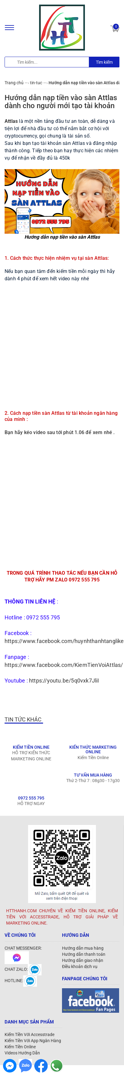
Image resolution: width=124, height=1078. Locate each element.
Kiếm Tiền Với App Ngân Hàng (33, 1040)
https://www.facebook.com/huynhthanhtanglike (64, 641)
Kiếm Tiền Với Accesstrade (29, 1034)
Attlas (11, 121)
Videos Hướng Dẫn (22, 1052)
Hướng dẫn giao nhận (82, 960)
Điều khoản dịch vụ (79, 966)
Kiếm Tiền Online (20, 1046)
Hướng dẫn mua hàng (83, 948)
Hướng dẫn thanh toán (83, 954)
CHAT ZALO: (23, 969)
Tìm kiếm (104, 62)
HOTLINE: (21, 980)
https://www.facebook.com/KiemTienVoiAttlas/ (64, 665)
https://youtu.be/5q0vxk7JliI (64, 680)
